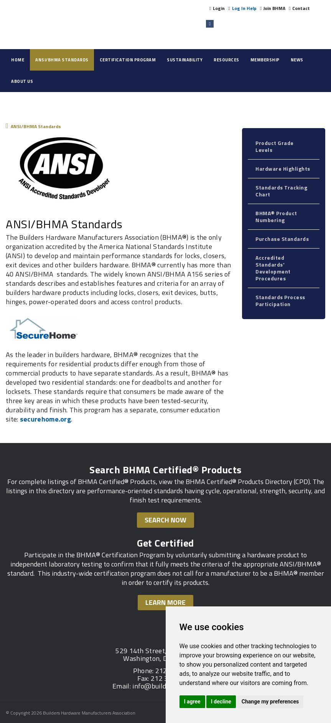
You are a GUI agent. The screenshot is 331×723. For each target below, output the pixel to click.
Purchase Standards (282, 239)
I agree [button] (192, 701)
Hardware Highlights (282, 169)
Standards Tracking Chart (281, 190)
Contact (301, 8)
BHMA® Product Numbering (276, 216)
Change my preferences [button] (270, 701)
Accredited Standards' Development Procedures (273, 268)
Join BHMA (274, 8)
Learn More (165, 602)
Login (219, 8)
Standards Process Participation (280, 300)
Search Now (165, 520)
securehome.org (45, 419)
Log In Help (244, 8)
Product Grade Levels (274, 146)
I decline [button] (221, 701)
